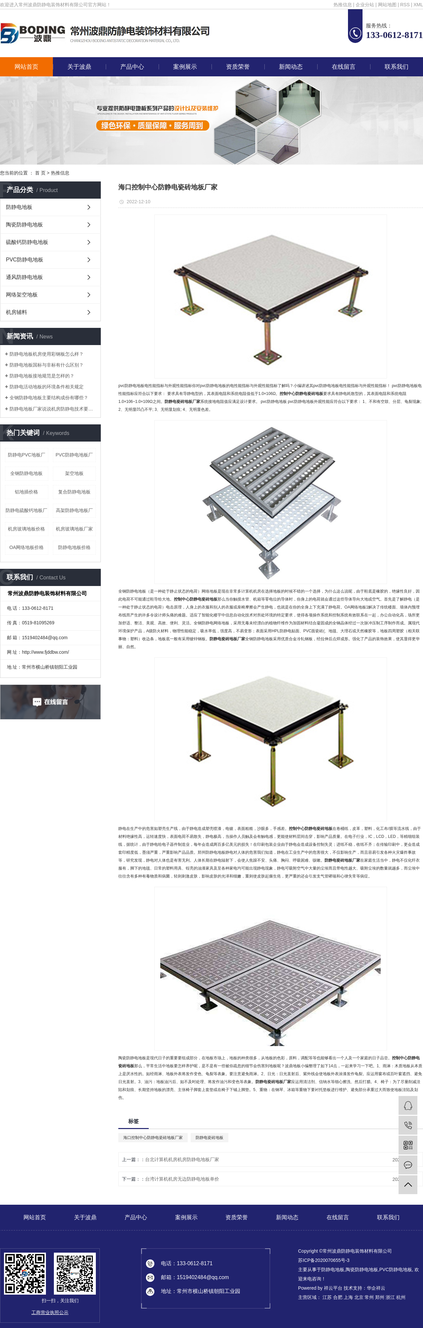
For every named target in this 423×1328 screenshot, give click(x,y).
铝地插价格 (26, 491)
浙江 (390, 1297)
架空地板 (74, 473)
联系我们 (396, 66)
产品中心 (132, 66)
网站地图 (387, 4)
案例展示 (185, 66)
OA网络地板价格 (26, 547)
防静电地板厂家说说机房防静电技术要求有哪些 (53, 408)
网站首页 (26, 66)
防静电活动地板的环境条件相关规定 (47, 386)
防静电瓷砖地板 (209, 1137)
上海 (348, 1297)
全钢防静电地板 (26, 473)
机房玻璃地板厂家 (74, 528)
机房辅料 (16, 312)
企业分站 (365, 4)
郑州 (379, 1297)
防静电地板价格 (74, 547)
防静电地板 (19, 207)
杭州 (400, 1297)
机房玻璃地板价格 (26, 528)
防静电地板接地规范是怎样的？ (42, 375)
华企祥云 (376, 1288)
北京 (359, 1297)
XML (418, 4)
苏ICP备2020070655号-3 (324, 1260)
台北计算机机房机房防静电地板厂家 (182, 1159)
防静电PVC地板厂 (26, 454)
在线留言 (344, 66)
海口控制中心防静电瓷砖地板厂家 (153, 1137)
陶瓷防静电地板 (24, 224)
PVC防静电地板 (24, 259)
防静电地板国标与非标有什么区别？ (47, 365)
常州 (369, 1297)
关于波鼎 (79, 66)
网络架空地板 (22, 294)
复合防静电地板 (74, 491)
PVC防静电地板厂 (74, 454)
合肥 (337, 1297)
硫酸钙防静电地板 (27, 242)
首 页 (40, 173)
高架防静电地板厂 (74, 510)
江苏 (327, 1297)
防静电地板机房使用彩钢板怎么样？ (47, 354)
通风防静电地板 (24, 277)
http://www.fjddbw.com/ (45, 652)
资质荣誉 (238, 66)
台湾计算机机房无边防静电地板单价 (182, 1179)
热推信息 (342, 4)
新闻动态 (291, 66)
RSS (405, 4)
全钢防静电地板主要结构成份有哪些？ (49, 397)
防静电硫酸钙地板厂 (26, 510)
